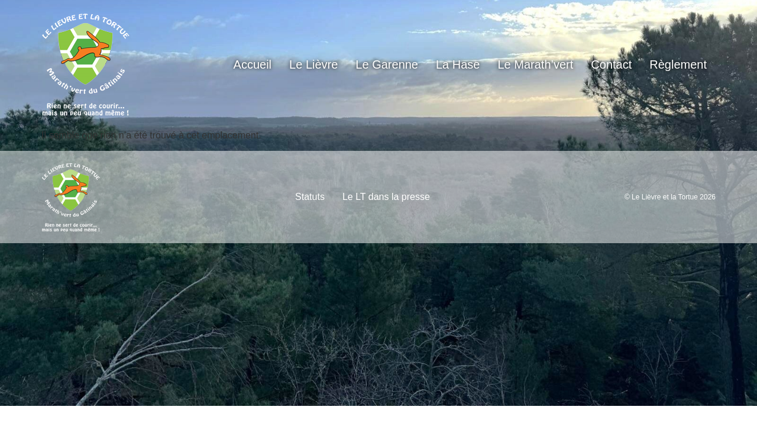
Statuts (310, 197)
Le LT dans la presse (386, 197)
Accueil (252, 64)
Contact (611, 64)
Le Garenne (386, 64)
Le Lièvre (313, 64)
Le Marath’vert (536, 64)
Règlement (678, 64)
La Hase (458, 64)
